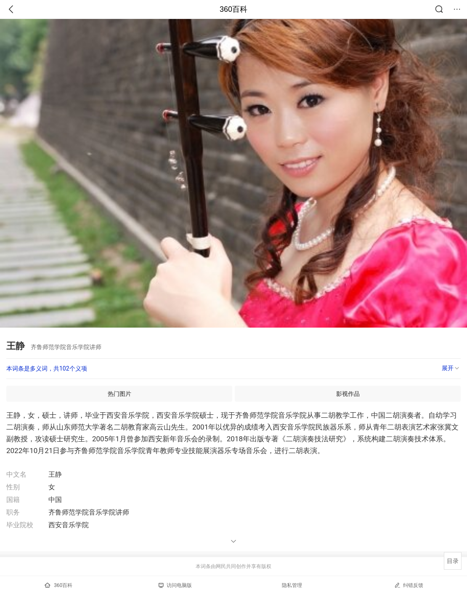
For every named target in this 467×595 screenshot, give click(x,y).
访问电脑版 (175, 585)
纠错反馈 (408, 585)
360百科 (233, 9)
